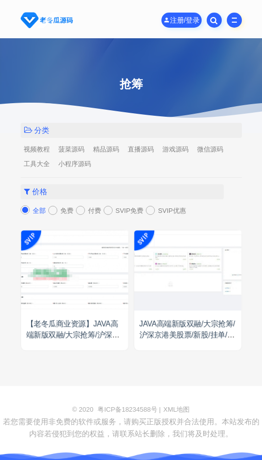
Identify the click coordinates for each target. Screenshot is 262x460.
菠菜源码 (71, 149)
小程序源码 (74, 164)
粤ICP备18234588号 (127, 409)
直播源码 (141, 149)
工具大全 (37, 164)
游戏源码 (175, 149)
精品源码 (106, 149)
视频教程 (37, 149)
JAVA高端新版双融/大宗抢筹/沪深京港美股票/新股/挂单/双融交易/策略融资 (186, 335)
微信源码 (210, 149)
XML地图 (176, 409)
